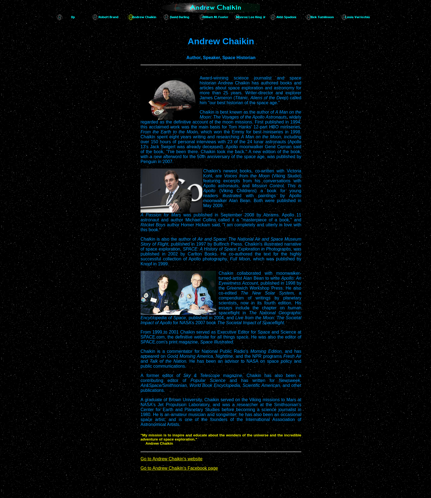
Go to (171, 458)
